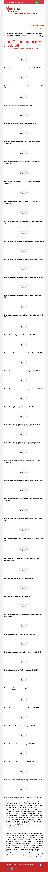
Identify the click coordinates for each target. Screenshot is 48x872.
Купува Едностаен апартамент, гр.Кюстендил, (22, 813)
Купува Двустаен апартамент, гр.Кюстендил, (28, 811)
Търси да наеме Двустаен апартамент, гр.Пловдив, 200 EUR (23, 857)
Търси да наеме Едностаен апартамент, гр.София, (27, 849)
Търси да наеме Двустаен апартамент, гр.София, (21, 851)
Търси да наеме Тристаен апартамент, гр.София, (27, 855)
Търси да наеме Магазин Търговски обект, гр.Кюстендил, (24, 833)
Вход (41, 36)
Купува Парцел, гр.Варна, (14, 802)
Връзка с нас (32, 864)
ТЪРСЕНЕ (10, 34)
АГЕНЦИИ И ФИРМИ (13, 36)
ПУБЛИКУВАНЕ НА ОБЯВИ (23, 34)
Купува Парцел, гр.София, (26, 815)
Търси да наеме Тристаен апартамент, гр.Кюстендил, (22, 835)
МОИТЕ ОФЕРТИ (37, 34)
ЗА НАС (24, 36)
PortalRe (9, 864)
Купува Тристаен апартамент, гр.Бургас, (19, 819)
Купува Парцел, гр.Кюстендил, (28, 804)
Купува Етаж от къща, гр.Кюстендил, (26, 807)
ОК (37, 2)
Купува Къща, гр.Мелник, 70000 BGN (31, 817)
